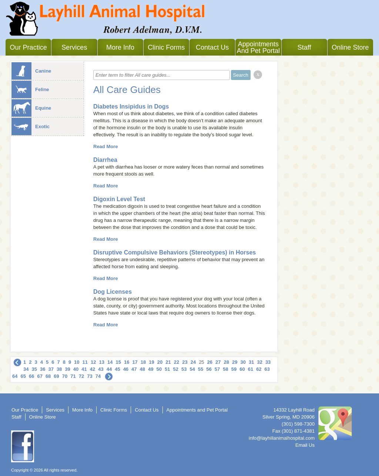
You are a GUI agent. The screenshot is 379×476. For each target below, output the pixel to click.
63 (267, 369)
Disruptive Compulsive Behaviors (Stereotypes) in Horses (174, 252)
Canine (31, 71)
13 (101, 362)
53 (184, 369)
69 (56, 376)
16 (126, 362)
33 (268, 362)
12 (93, 362)
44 (109, 369)
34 (25, 369)
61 (250, 369)
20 (159, 362)
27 (218, 362)
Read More (105, 146)
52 (175, 369)
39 (67, 369)
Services (74, 47)
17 (134, 362)
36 (42, 369)
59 (234, 369)
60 (242, 369)
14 (110, 362)
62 (258, 369)
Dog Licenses (112, 292)
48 (142, 369)
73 (89, 376)
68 (48, 376)
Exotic (30, 126)
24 (193, 362)
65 (23, 376)
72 (81, 376)
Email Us (305, 445)
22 (176, 362)
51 (167, 369)
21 (168, 362)
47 (134, 369)
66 (31, 376)
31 (251, 362)
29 (234, 362)
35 (34, 369)
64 (14, 376)
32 (259, 362)
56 (208, 369)
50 (159, 369)
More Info (120, 47)
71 (73, 376)
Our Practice (28, 47)
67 (39, 376)
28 (226, 362)
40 (75, 369)
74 (98, 376)
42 (92, 369)
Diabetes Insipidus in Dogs (131, 106)
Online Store (350, 47)
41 (84, 369)
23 (184, 362)
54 (192, 369)
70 (64, 376)
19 (151, 362)
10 (76, 362)
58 (225, 369)
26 (209, 362)
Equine (31, 108)
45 (117, 369)
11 (85, 362)
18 (143, 362)
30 (242, 362)
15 (118, 362)
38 (59, 369)
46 (125, 369)
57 (217, 369)
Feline (30, 89)
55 (200, 369)
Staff (304, 47)
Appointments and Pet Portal (258, 47)
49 (150, 369)
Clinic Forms (166, 47)
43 (100, 369)
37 (50, 369)
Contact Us (212, 47)
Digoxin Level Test (119, 199)
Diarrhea (105, 160)
